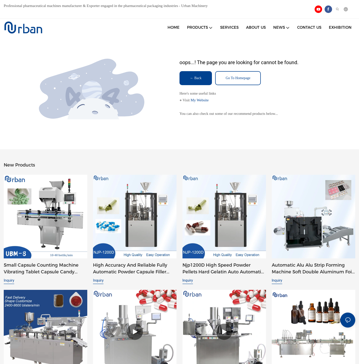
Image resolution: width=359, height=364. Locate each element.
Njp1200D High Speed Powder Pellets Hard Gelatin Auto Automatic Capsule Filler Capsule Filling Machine (223, 268)
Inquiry (9, 280)
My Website (200, 100)
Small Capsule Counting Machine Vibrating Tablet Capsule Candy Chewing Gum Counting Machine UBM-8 (41, 268)
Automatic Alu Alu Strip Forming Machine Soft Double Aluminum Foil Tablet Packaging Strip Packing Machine (312, 268)
